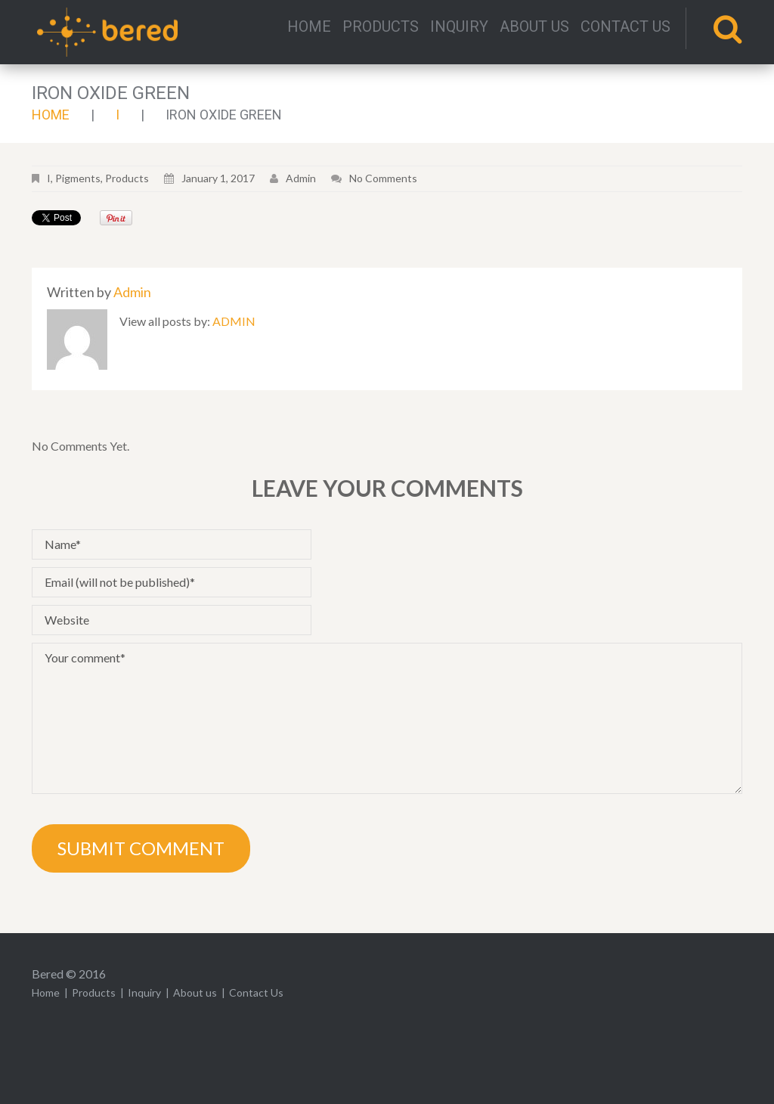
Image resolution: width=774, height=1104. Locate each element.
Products (380, 26)
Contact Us (625, 26)
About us (534, 26)
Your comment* (387, 718)
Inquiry (459, 26)
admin (301, 178)
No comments (383, 178)
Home (309, 26)
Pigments (78, 178)
